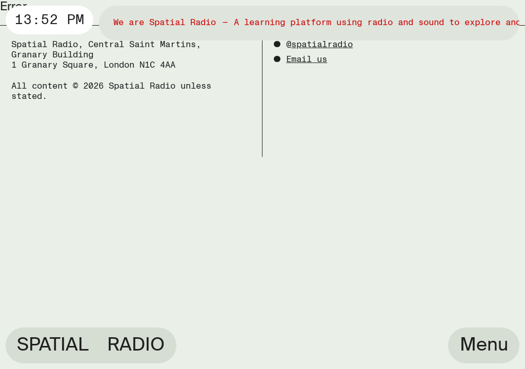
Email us (306, 59)
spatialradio (322, 44)
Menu (484, 344)
